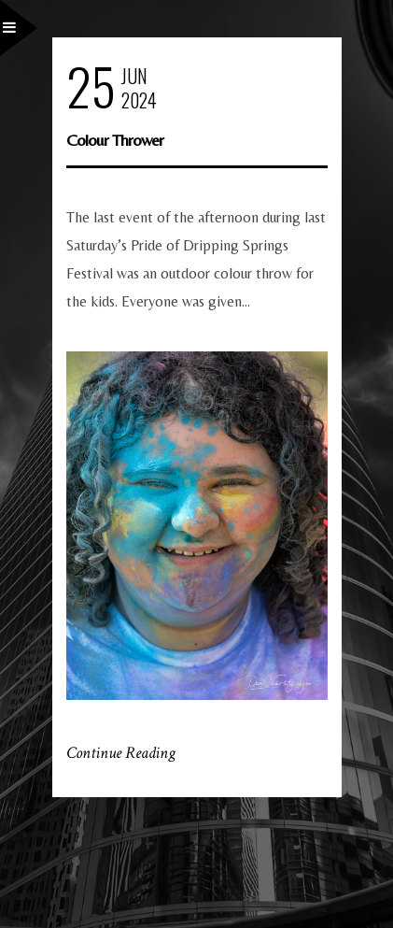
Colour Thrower (114, 140)
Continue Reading (120, 753)
